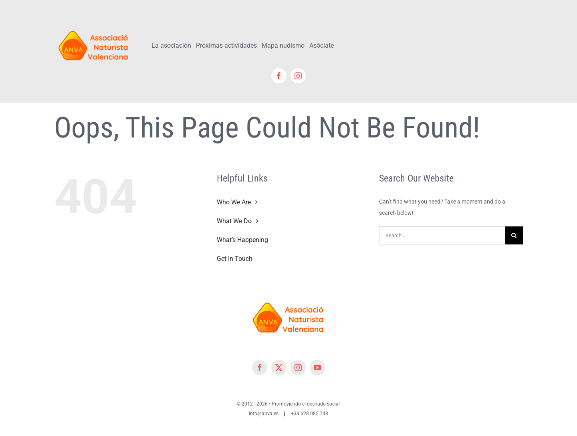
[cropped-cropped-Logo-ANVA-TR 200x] (93, 27)
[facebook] (278, 75)
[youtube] (317, 367)
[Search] (514, 235)
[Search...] (442, 235)
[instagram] (298, 75)
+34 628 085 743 (309, 413)
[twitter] (278, 367)
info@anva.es (263, 413)
